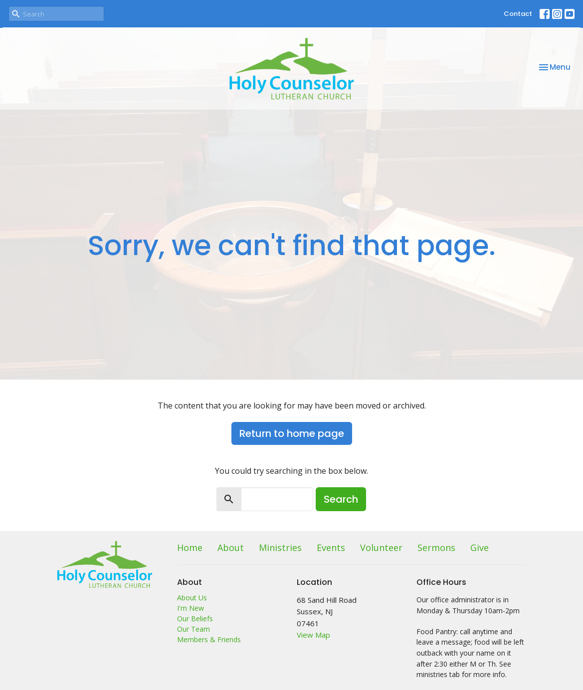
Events (331, 547)
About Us (192, 597)
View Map (313, 635)
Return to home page (291, 433)
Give (479, 547)
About (230, 547)
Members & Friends (209, 639)
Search (341, 499)
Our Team (193, 629)
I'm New (190, 608)
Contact (518, 13)
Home (189, 547)
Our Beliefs (195, 618)
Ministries (280, 547)
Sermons (436, 547)
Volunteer (381, 547)
